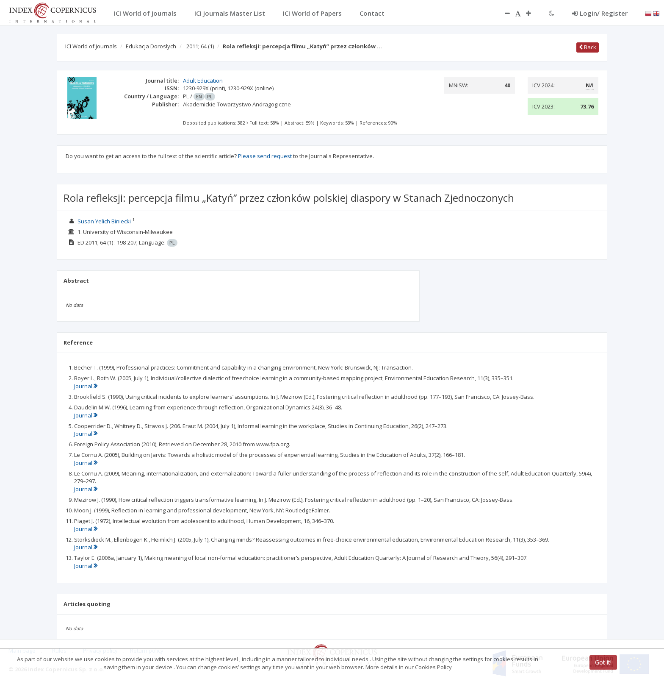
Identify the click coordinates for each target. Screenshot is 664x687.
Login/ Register (600, 13)
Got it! (603, 662)
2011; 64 (200, 46)
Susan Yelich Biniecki (104, 221)
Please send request (265, 156)
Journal (85, 386)
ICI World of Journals (91, 46)
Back (587, 47)
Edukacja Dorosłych (151, 46)
